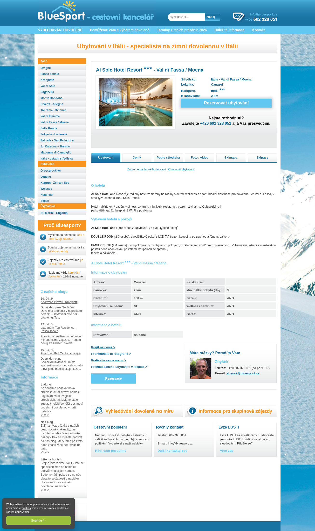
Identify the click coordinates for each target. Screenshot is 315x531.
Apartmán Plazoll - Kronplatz (59, 302)
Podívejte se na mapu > (108, 360)
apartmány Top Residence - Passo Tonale (58, 329)
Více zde (227, 450)
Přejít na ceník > (103, 347)
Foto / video (199, 157)
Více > (45, 415)
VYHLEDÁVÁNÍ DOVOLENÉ (60, 30)
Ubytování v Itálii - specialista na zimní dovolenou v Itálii (157, 46)
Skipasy (262, 157)
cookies (26, 508)
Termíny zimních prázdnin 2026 (182, 30)
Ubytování (105, 157)
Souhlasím (38, 520)
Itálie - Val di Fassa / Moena (231, 79)
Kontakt (258, 30)
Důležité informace (229, 30)
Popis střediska (168, 157)
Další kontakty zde (172, 450)
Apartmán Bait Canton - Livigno (61, 353)
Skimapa (231, 157)
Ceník (137, 157)
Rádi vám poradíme (110, 450)
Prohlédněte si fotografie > (111, 354)
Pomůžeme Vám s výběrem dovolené (119, 30)
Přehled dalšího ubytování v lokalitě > (119, 367)
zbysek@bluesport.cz (243, 373)
